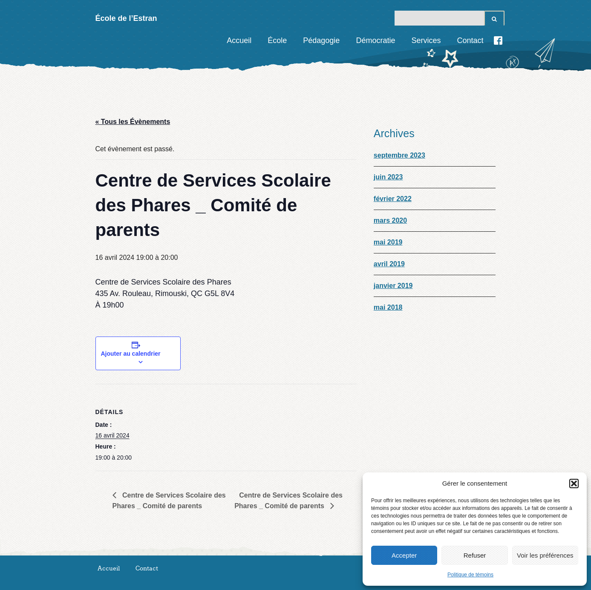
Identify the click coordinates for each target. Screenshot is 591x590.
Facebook (498, 40)
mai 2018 (388, 307)
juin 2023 (388, 177)
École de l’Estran (126, 18)
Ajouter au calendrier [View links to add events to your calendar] (131, 353)
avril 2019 (389, 264)
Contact (470, 40)
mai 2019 (388, 242)
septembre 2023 (399, 155)
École (277, 40)
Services (426, 40)
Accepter (404, 555)
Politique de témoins (470, 575)
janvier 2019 (393, 285)
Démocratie (375, 40)
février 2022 (393, 198)
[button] (574, 483)
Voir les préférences (545, 555)
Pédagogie (321, 40)
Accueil (239, 40)
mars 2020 (390, 220)
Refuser (475, 555)
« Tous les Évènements (132, 121)
